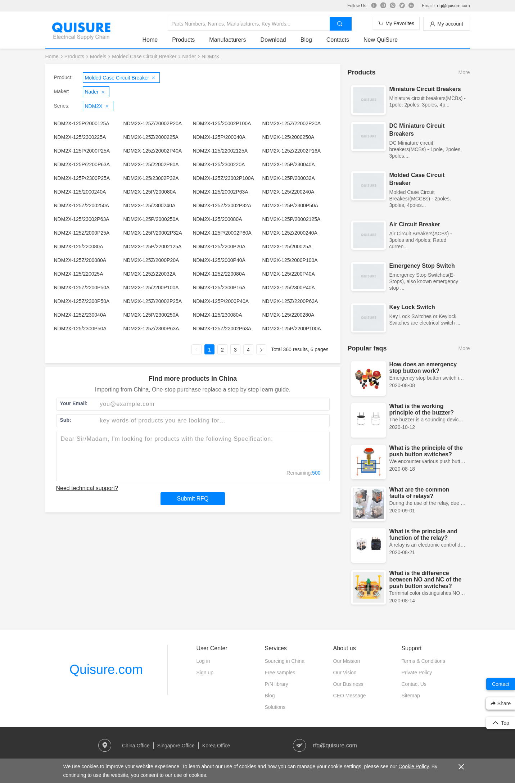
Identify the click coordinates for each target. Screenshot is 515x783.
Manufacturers (227, 40)
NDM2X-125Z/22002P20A (291, 123)
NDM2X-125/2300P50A (80, 328)
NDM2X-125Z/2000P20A (151, 260)
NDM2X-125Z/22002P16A (291, 151)
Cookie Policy (413, 766)
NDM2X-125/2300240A (149, 205)
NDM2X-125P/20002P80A (222, 233)
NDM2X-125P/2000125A (81, 123)
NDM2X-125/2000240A (80, 192)
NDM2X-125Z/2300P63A (151, 328)
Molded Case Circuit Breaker (144, 56)
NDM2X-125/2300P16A (219, 287)
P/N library (276, 684)
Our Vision (345, 672)
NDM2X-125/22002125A (220, 151)
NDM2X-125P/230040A (288, 164)
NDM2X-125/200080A (217, 219)
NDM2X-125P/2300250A (151, 315)
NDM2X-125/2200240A (288, 192)
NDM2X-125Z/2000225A (151, 137)
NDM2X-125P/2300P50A (290, 205)
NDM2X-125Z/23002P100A (223, 178)
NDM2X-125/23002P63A (81, 219)
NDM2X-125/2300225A (80, 137)
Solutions (275, 707)
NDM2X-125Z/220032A (149, 274)
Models (98, 56)
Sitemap (411, 695)
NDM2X (210, 56)
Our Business (348, 684)
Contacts (337, 40)
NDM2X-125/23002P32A (151, 178)
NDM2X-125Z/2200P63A (290, 301)
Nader (189, 56)
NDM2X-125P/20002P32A (152, 233)
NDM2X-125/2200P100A (151, 287)
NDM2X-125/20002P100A (222, 123)
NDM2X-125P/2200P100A (291, 328)
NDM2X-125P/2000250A (151, 219)
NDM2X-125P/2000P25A (82, 151)
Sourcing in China (285, 661)
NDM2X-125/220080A (78, 246)
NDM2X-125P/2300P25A (82, 178)
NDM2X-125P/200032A (288, 178)
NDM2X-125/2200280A (288, 315)
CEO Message (349, 695)
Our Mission (346, 661)
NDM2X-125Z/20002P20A (152, 123)
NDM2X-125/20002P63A (220, 192)
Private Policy (417, 672)
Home (150, 40)
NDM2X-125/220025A (78, 274)
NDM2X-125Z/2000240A (289, 233)
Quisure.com (106, 669)
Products (183, 40)
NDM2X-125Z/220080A (219, 274)
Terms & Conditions (423, 661)
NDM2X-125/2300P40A (288, 287)
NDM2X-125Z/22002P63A (222, 328)
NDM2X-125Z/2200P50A (82, 287)
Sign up (204, 672)
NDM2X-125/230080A (217, 315)
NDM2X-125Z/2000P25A (82, 233)
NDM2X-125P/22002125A (152, 246)
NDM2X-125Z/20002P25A (152, 301)
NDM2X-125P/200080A (149, 192)
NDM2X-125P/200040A (219, 137)
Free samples (280, 672)
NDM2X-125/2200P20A (219, 246)
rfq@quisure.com (453, 5)
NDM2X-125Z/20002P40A (152, 151)
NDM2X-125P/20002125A (291, 219)
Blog (306, 40)
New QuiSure (380, 40)
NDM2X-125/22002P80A (151, 164)
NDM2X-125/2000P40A (219, 260)
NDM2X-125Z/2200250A (81, 205)
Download (273, 40)
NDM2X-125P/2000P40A (221, 301)
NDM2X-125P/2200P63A (82, 164)
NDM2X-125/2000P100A (290, 260)
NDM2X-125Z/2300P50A (82, 301)
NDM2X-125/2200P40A (288, 274)
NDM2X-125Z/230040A (80, 315)
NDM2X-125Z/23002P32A (222, 205)
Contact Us (414, 684)
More (464, 72)
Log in (203, 661)
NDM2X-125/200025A (287, 246)
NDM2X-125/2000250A (288, 137)
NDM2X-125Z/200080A (80, 260)
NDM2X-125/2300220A (219, 164)
